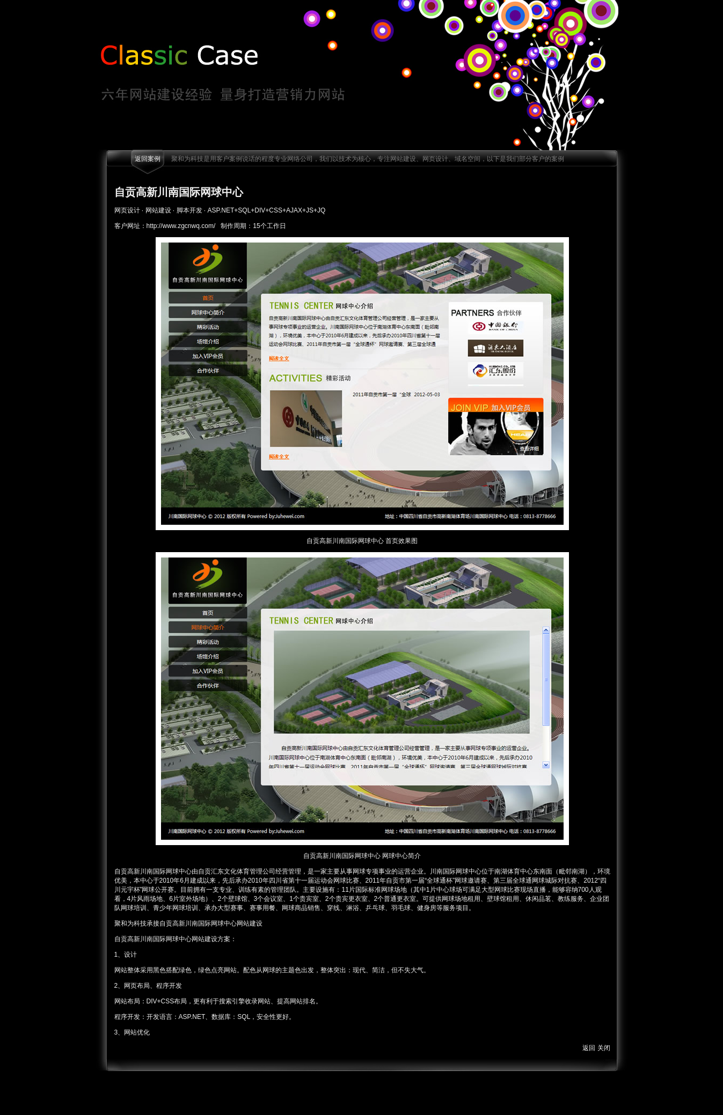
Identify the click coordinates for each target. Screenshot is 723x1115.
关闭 (603, 1048)
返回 (588, 1048)
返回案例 (147, 159)
